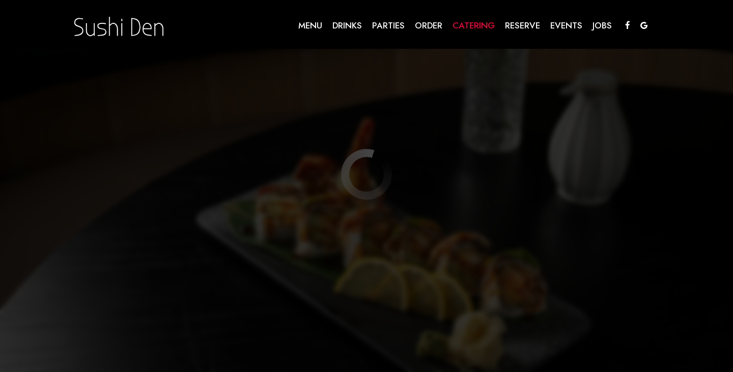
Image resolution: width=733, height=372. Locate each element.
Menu (310, 25)
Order (428, 25)
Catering (474, 25)
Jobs (602, 25)
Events (566, 25)
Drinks (347, 25)
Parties (388, 25)
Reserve (522, 25)
